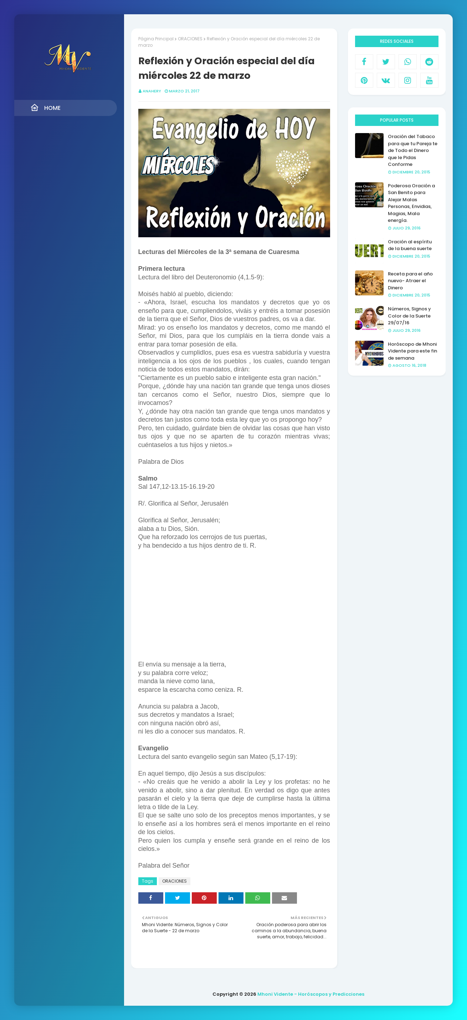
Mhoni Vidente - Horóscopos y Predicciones (310, 994)
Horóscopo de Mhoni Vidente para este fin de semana (412, 351)
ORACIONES (190, 39)
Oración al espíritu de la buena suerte (410, 245)
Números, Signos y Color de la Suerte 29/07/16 (409, 315)
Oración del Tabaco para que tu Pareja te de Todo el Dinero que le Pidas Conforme (412, 150)
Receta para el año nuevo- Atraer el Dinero (410, 280)
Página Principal (156, 39)
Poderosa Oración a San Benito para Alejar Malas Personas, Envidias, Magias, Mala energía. (411, 203)
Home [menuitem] (45, 107)
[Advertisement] (234, 608)
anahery (152, 91)
